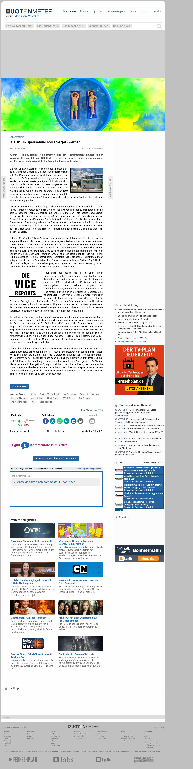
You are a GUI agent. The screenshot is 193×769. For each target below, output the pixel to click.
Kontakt (147, 738)
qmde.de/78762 (96, 410)
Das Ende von (121, 26)
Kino (132, 11)
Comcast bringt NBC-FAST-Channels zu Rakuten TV (140, 333)
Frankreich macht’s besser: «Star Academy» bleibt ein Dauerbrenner (137, 420)
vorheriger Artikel (21, 431)
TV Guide (84, 751)
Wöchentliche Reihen (82, 734)
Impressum (148, 747)
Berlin (33, 394)
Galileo (95, 394)
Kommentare (19, 386)
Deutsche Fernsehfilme (142, 751)
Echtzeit (84, 394)
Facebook (7, 743)
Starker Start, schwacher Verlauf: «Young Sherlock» (137, 446)
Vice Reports (46, 401)
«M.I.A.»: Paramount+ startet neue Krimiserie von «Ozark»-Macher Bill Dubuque (141, 311)
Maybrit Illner (37, 398)
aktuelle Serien (114, 751)
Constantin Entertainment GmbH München (137, 470)
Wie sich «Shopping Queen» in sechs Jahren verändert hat (139, 453)
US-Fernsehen (56, 745)
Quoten (98, 11)
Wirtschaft (54, 738)
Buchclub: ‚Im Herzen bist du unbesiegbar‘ (137, 315)
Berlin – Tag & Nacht (49, 394)
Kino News (11, 751)
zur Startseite (55, 431)
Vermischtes (55, 736)
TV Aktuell (19, 751)
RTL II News (69, 398)
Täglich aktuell (79, 738)
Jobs (146, 736)
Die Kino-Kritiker (127, 736)
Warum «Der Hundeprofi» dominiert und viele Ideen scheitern (138, 440)
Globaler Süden (98, 26)
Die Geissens (69, 394)
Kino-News (125, 734)
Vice (34, 401)
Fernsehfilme (103, 751)
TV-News (54, 734)
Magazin (69, 11)
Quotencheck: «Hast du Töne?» (132, 338)
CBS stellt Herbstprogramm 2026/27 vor (139, 433)
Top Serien (156, 751)
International (55, 741)
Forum (144, 11)
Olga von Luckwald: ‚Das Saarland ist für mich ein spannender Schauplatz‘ (139, 327)
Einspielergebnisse (128, 738)
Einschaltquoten (73, 751)
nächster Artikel (92, 431)
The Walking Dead (19, 401)
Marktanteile (79, 736)
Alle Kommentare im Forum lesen (56, 458)
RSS (5, 734)
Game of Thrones (19, 398)
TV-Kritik (100, 736)
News (84, 11)
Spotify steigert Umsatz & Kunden (134, 318)
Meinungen (116, 11)
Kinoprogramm (127, 751)
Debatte (100, 734)
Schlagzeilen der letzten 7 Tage (133, 341)
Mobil (6, 738)
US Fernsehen (53, 751)
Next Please (53, 398)
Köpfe (53, 743)
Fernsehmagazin (31, 751)
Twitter (6, 745)
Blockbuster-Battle (127, 741)
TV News (63, 751)
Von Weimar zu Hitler (19, 26)
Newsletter (7, 736)
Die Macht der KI (74, 26)
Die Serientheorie (48, 26)
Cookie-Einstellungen (152, 745)
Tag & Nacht (84, 398)
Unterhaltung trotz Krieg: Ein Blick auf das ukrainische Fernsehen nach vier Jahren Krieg (139, 427)
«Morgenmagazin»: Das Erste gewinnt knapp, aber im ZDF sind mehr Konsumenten (135, 412)
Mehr (157, 11)
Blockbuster (93, 751)
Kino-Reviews (102, 738)
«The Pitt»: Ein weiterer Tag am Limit (135, 322)
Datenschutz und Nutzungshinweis (151, 742)
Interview (30, 738)
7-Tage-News (9, 741)
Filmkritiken (42, 751)
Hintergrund (31, 734)
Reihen (29, 736)
